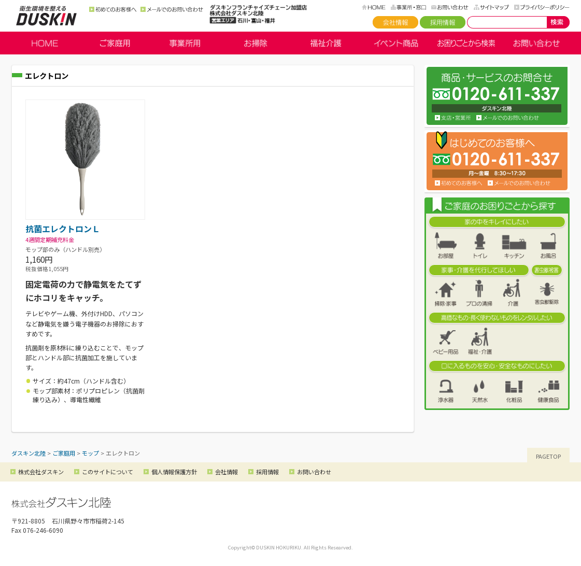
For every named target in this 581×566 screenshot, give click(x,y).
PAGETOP (548, 456)
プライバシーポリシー (542, 7)
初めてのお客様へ (113, 9)
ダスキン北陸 (46, 15)
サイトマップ (491, 7)
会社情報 (395, 22)
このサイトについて (107, 472)
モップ (90, 453)
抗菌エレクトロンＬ (62, 228)
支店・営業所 (453, 117)
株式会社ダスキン (41, 472)
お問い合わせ (450, 7)
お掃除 (255, 43)
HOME (374, 7)
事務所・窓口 (408, 7)
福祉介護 (326, 43)
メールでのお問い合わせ (171, 9)
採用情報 (442, 22)
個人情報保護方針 (174, 472)
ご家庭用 (115, 43)
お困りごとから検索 (466, 43)
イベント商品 (396, 43)
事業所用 (185, 43)
